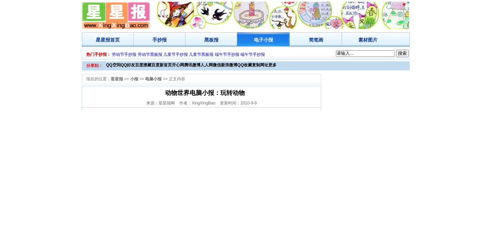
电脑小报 (153, 79)
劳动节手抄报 (124, 54)
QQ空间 (113, 65)
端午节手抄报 (227, 54)
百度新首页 (161, 65)
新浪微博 (229, 65)
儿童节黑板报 (201, 54)
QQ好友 (128, 65)
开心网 (178, 65)
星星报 (103, 40)
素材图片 (367, 40)
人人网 (206, 65)
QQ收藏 (244, 65)
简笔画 (316, 40)
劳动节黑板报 (150, 54)
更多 (272, 65)
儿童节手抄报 (175, 54)
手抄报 (159, 40)
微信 (217, 65)
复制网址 (260, 65)
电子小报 (263, 40)
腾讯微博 (192, 65)
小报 (134, 79)
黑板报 (211, 40)
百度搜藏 (143, 65)
